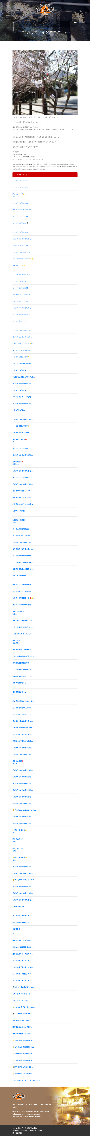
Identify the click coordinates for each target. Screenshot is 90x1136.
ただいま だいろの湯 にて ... (22, 994)
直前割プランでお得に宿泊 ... (22, 605)
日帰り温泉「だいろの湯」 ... (22, 549)
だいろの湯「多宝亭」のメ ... (22, 960)
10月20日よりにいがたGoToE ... (23, 377)
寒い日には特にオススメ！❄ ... (23, 701)
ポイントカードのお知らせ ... (22, 363)
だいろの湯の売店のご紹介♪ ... (23, 656)
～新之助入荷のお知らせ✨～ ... (23, 343)
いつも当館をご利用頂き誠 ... (22, 562)
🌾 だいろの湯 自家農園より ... (23, 1040)
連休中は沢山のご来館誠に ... (22, 350)
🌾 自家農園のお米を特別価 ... (22, 1073)
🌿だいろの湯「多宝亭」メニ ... (23, 1007)
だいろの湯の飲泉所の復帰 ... (22, 555)
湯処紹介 (21, 1104)
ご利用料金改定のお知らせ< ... (23, 569)
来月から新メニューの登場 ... (22, 397)
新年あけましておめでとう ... (22, 497)
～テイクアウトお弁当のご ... (22, 432)
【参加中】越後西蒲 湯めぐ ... (22, 947)
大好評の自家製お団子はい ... (22, 245)
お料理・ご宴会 (38, 1104)
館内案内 (28, 1104)
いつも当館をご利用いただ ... (22, 669)
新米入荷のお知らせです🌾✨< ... (23, 259)
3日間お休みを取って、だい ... (22, 634)
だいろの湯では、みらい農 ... (22, 591)
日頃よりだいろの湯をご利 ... (22, 239)
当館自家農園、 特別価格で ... (22, 649)
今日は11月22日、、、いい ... (22, 491)
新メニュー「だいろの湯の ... (22, 585)
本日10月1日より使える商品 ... (22, 294)
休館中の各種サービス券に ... (22, 1034)
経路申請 (19, 1133)
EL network (32, 1130)
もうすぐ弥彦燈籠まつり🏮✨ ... (23, 598)
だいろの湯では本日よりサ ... (22, 708)
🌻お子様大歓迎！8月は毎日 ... (23, 1014)
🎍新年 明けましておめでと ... (22, 1067)
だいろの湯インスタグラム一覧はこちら (26, 1080)
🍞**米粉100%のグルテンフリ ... (24, 810)
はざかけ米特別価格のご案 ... (22, 210)
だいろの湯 (26, 1128)
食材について (49, 1104)
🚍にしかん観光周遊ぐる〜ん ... (23, 987)
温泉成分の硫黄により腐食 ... (22, 721)
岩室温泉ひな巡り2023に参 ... (22, 504)
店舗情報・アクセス (67, 1104)
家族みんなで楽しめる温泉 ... (22, 741)
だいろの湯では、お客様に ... (22, 535)
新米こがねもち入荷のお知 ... (22, 301)
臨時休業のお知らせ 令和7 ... (22, 1027)
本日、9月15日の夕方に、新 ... (23, 620)
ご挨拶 (57, 1104)
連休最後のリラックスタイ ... (22, 954)
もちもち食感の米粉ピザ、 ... (22, 627)
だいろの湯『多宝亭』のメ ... (22, 734)
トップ (14, 1104)
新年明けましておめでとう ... (22, 676)
